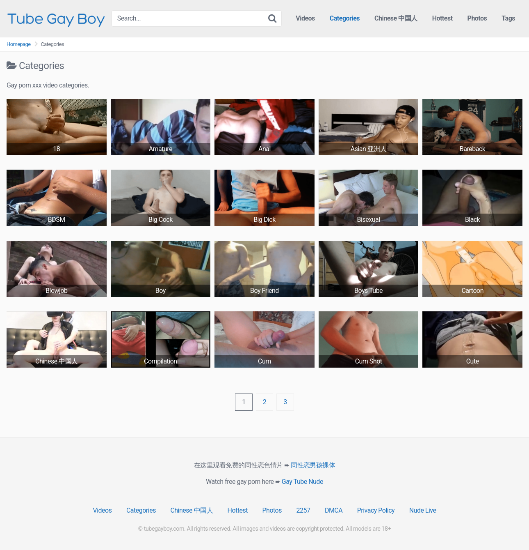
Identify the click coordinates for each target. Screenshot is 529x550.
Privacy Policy (376, 510)
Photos (477, 18)
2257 (303, 510)
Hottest (442, 18)
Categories (345, 18)
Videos (305, 18)
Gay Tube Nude (302, 482)
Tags (508, 18)
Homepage (19, 44)
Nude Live (422, 510)
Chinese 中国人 (395, 18)
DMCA (333, 510)
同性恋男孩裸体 (313, 465)
